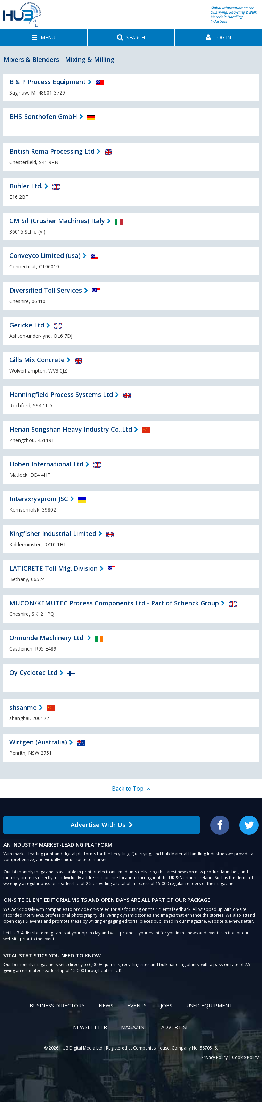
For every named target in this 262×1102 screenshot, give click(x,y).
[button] (43, 37)
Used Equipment (209, 1005)
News (106, 1005)
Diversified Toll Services (45, 290)
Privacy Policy (214, 1057)
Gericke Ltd (26, 325)
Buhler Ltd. (25, 186)
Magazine (134, 1026)
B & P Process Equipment (47, 81)
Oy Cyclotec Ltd (33, 672)
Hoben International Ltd (46, 464)
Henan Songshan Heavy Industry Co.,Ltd (70, 429)
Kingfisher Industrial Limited (52, 533)
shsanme (23, 707)
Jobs (166, 1005)
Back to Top (131, 788)
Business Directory (57, 1005)
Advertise (175, 1026)
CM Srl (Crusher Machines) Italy (57, 221)
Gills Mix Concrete (37, 360)
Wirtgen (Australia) (38, 742)
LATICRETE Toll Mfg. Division (53, 568)
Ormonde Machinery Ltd (47, 638)
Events (137, 1005)
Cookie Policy (245, 1057)
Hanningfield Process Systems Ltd (61, 394)
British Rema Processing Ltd (52, 151)
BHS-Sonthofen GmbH (43, 116)
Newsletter (90, 1026)
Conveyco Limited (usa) (45, 255)
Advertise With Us (102, 825)
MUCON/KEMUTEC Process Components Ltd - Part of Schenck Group (114, 603)
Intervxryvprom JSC (38, 499)
